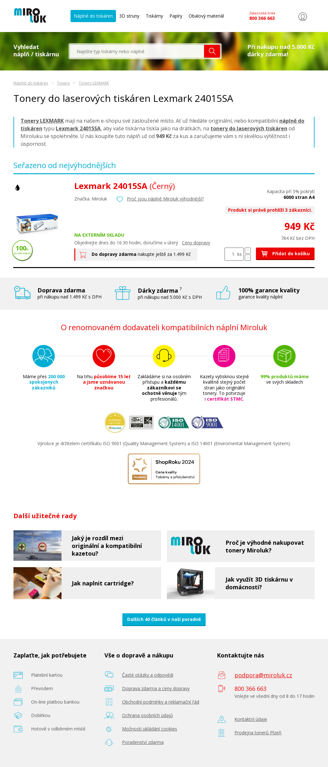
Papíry (175, 16)
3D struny (129, 16)
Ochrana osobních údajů (147, 715)
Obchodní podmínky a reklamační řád (160, 702)
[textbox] (137, 51)
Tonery (63, 83)
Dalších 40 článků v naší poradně (164, 619)
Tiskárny (154, 16)
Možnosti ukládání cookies (149, 729)
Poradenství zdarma (143, 742)
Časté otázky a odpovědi (147, 675)
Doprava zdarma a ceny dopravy (156, 688)
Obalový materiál (206, 16)
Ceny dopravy (196, 243)
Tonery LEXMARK (94, 83)
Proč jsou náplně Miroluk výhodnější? (165, 199)
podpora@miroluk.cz (263, 675)
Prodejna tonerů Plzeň (258, 733)
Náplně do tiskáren (93, 16)
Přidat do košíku (285, 253)
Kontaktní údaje (250, 719)
